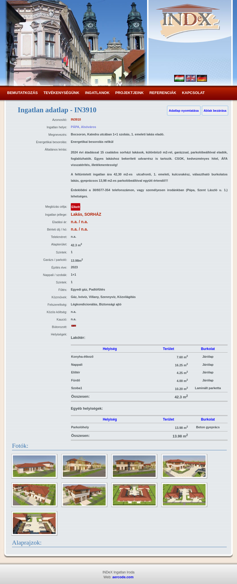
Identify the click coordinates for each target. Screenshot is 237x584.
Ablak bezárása (215, 110)
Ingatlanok (97, 93)
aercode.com (123, 577)
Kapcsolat (193, 93)
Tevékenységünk (61, 93)
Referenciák (162, 93)
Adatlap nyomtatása (184, 110)
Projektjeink (129, 93)
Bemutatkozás (22, 93)
